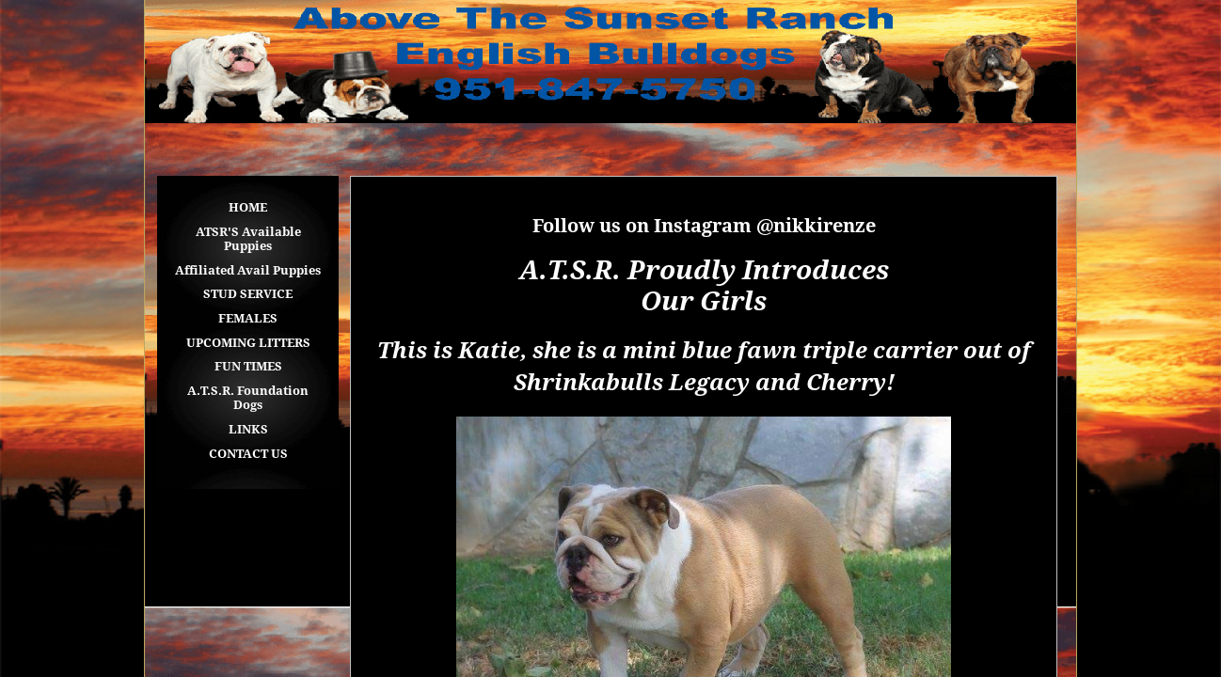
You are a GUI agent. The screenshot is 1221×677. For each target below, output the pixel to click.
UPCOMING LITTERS (248, 343)
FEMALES (248, 318)
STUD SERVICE (248, 294)
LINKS (248, 429)
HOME (248, 207)
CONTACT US (248, 454)
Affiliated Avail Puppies (248, 270)
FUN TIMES (248, 366)
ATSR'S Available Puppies (248, 239)
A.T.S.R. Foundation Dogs (248, 398)
